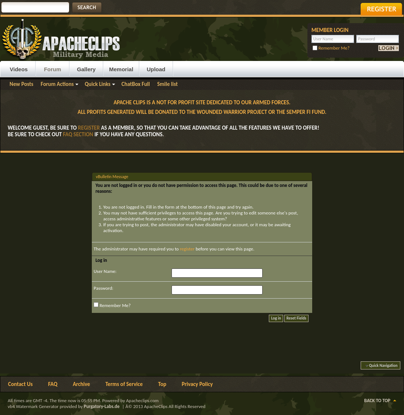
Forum (52, 69)
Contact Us (20, 384)
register (187, 249)
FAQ (52, 384)
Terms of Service (124, 384)
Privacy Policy (197, 384)
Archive (81, 384)
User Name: (105, 271)
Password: (103, 288)
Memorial (121, 69)
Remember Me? (331, 48)
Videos (19, 69)
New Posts (21, 84)
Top (162, 384)
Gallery (86, 69)
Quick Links (98, 84)
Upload (156, 69)
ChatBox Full (136, 84)
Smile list (167, 84)
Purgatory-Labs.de (102, 406)
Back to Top (377, 400)
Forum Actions (57, 84)
